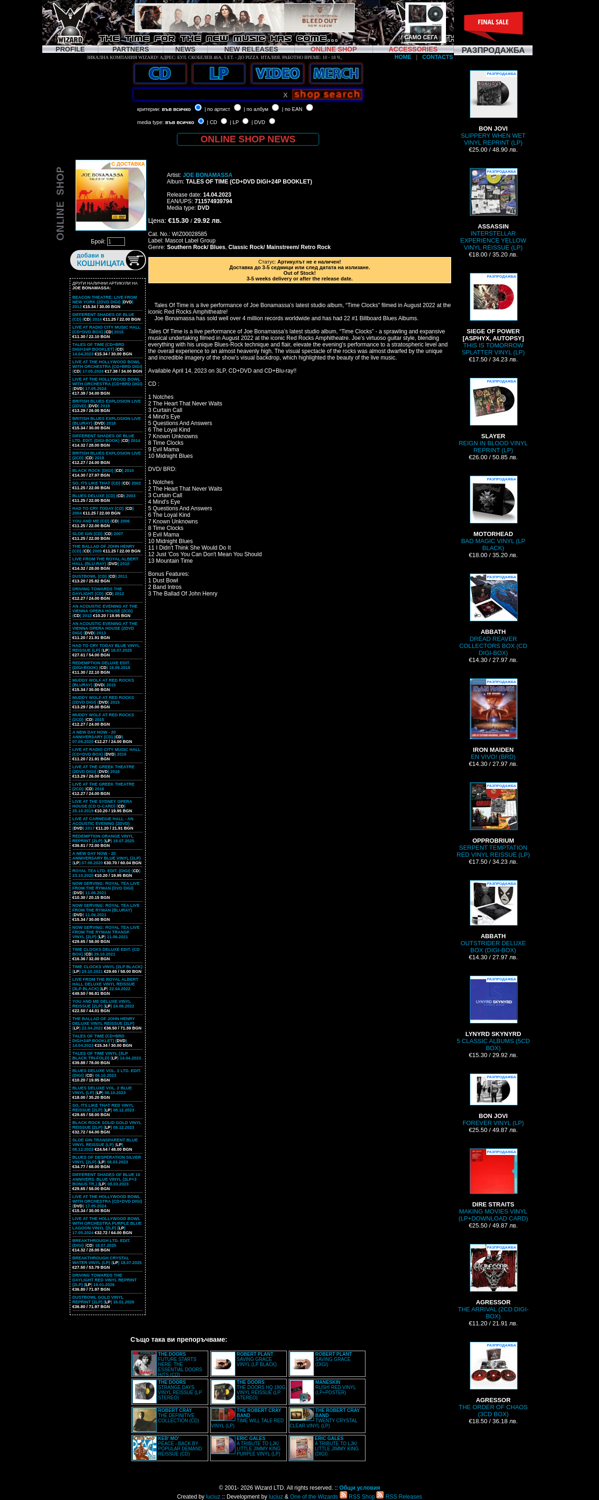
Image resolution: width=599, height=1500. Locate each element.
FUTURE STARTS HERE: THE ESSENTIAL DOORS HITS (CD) (180, 1364)
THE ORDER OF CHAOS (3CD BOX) (493, 1380)
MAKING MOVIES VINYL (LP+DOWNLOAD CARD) (493, 1185)
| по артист (217, 109)
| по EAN (292, 109)
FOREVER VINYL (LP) (493, 1100)
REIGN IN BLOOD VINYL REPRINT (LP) (493, 416)
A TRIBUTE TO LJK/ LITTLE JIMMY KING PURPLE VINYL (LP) (259, 1446)
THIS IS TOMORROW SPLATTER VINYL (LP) (493, 314)
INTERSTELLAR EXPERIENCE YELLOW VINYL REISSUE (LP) (493, 209)
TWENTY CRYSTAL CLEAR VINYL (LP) (325, 1418)
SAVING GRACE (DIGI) (333, 1359)
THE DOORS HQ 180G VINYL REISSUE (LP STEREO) (261, 1390)
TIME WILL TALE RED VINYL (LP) (247, 1418)
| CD (212, 122)
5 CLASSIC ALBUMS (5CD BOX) (493, 1013)
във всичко (176, 109)
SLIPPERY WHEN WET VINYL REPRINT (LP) (493, 108)
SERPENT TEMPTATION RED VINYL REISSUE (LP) (493, 820)
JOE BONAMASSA (208, 175)
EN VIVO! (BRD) (493, 719)
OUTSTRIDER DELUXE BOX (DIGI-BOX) (493, 917)
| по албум (256, 109)
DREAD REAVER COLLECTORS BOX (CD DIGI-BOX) (493, 615)
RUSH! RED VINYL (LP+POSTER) (335, 1387)
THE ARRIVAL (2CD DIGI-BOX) (493, 1282)
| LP (234, 122)
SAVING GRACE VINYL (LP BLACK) (257, 1359)
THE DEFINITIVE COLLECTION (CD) (178, 1415)
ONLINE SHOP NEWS (248, 139)
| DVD (258, 122)
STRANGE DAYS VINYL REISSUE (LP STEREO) (180, 1390)
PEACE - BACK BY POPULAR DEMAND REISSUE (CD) (180, 1446)
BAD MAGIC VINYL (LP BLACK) (493, 513)
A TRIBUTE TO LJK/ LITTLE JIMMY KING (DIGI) (337, 1446)
